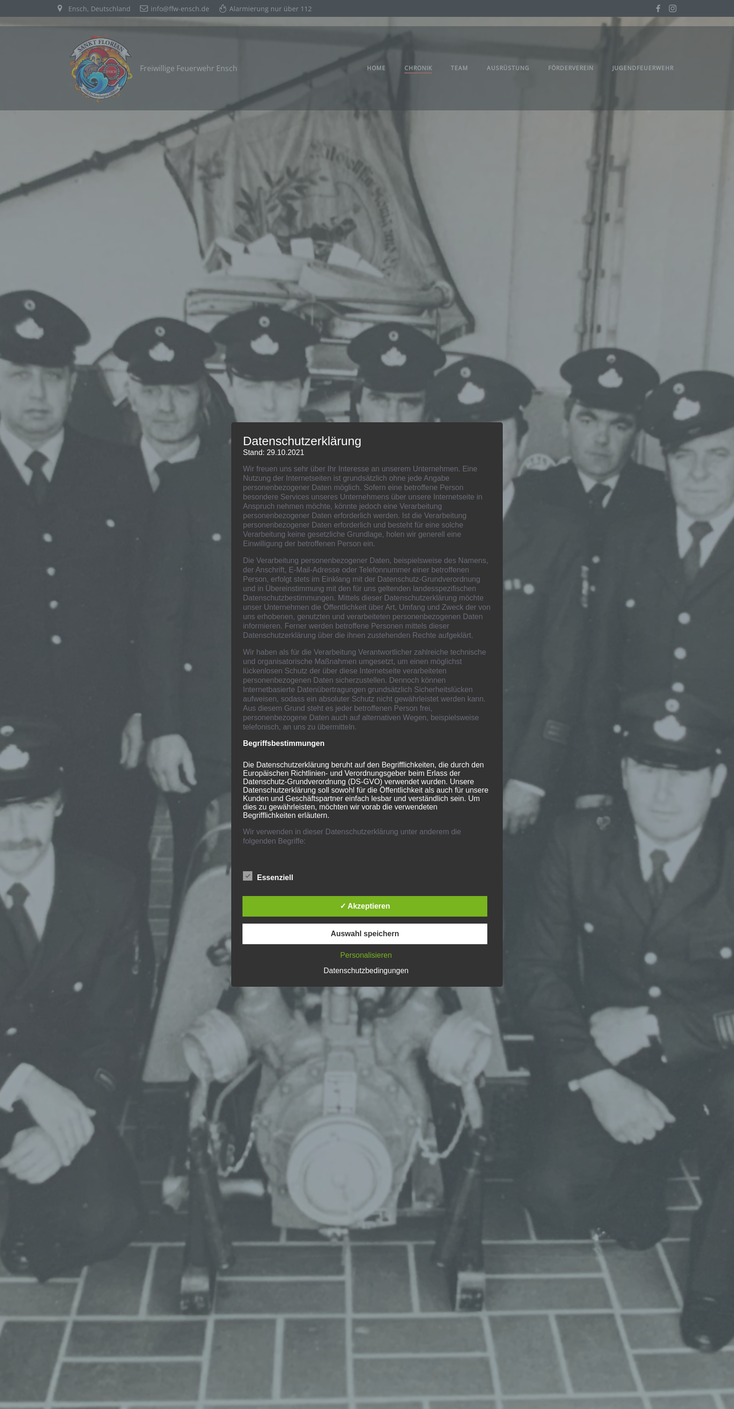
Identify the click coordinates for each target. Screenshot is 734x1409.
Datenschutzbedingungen (365, 971)
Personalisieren (366, 955)
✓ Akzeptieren (365, 906)
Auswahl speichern (365, 934)
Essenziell (268, 876)
